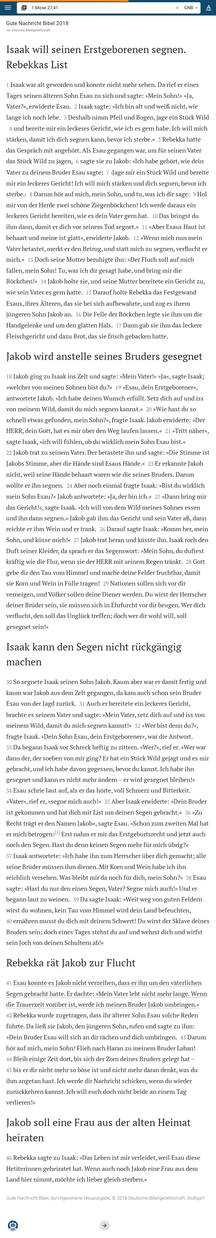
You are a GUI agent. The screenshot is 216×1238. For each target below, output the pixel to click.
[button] (8, 8)
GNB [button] (192, 8)
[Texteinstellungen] (208, 8)
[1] (57, 832)
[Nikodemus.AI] (13, 1226)
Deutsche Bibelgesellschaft (31, 30)
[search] (103, 7)
